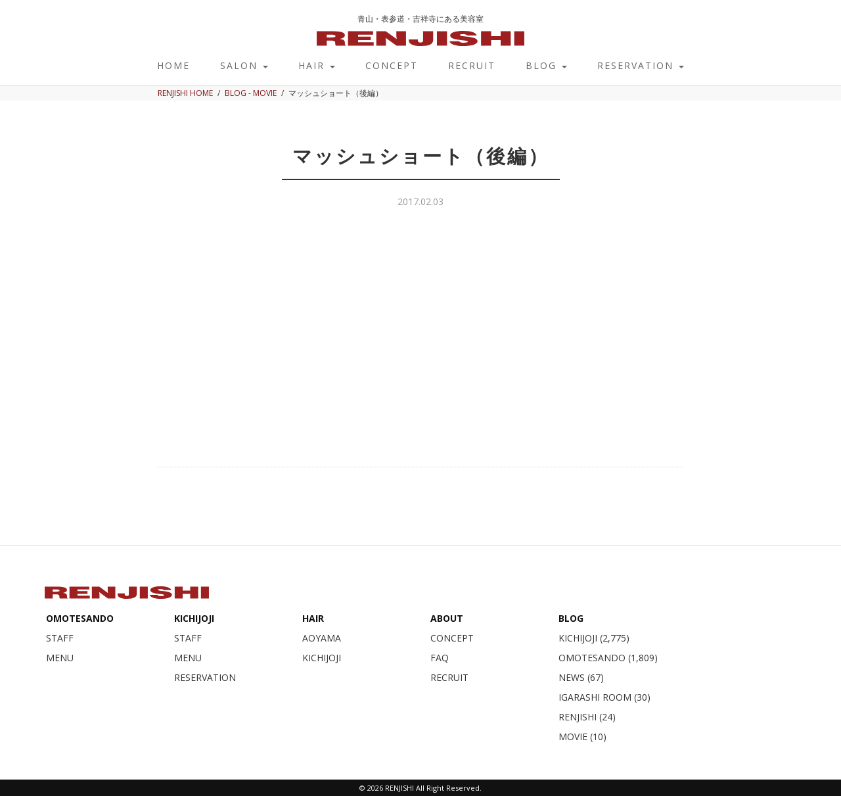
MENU (60, 657)
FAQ (439, 657)
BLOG (546, 65)
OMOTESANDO (80, 618)
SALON (244, 65)
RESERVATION (640, 65)
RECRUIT (471, 65)
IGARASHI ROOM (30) (604, 697)
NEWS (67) (581, 677)
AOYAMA (321, 638)
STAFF (60, 638)
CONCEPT (391, 65)
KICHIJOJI (194, 618)
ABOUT (446, 618)
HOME (173, 65)
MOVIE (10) (582, 736)
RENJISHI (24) (587, 717)
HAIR (316, 65)
